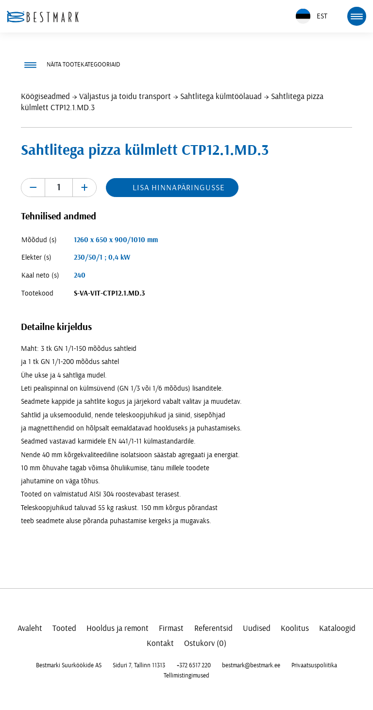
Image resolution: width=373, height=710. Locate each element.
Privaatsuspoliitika (314, 665)
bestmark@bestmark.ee (251, 665)
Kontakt (160, 643)
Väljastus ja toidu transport (125, 96)
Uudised (257, 628)
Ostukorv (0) (205, 643)
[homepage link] (43, 16)
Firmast (171, 628)
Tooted (64, 628)
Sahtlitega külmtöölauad (221, 96)
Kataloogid (337, 628)
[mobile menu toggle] (356, 16)
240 (79, 275)
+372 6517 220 (194, 665)
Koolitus (295, 628)
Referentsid (213, 628)
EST (311, 16)
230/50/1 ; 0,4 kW (102, 257)
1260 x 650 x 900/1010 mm (116, 240)
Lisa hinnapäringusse (178, 187)
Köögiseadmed (45, 96)
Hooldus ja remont (117, 628)
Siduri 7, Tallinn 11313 (139, 665)
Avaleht (29, 628)
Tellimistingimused (186, 675)
